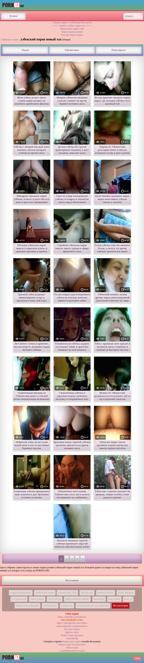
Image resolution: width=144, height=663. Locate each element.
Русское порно (72, 629)
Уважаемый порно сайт (72, 28)
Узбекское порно (9, 39)
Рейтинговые (72, 50)
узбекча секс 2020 (67, 592)
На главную (71, 580)
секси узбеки (37, 599)
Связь (137, 658)
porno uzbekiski (126, 592)
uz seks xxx (67, 605)
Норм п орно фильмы (72, 635)
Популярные (118, 50)
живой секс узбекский (27, 605)
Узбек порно (72, 647)
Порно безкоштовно (20, 592)
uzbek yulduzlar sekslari (77, 599)
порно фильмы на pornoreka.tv (72, 626)
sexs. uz (128, 599)
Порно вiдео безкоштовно (72, 644)
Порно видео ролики (72, 31)
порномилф (72, 638)
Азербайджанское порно (72, 650)
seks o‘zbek (114, 599)
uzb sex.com (87, 592)
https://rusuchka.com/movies (72, 616)
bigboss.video (72, 632)
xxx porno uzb (19, 599)
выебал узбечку (106, 592)
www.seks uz (54, 599)
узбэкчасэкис (50, 605)
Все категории (120, 605)
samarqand (99, 599)
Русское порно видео (72, 34)
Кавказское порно (72, 641)
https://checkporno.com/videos (72, 623)
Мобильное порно (44, 592)
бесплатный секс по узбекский (93, 605)
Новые (25, 50)
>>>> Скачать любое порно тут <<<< (72, 25)
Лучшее (13, 16)
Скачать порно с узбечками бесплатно (72, 22)
